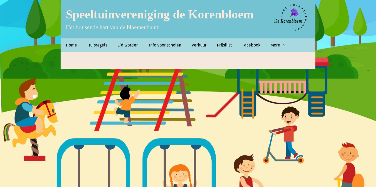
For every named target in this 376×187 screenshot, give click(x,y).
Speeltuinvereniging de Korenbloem (160, 14)
